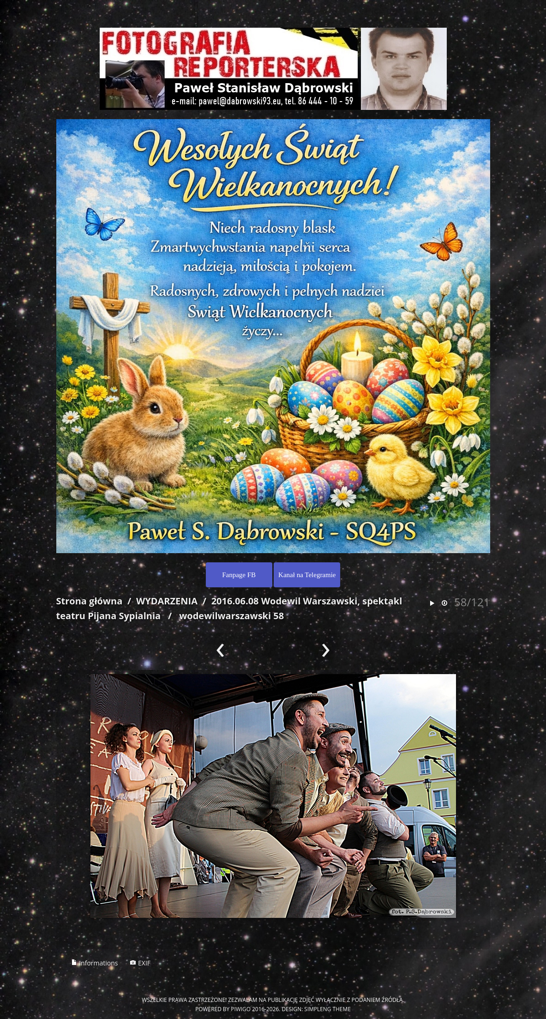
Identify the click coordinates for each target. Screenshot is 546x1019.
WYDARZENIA (167, 601)
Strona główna (89, 601)
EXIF (140, 963)
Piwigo (241, 1009)
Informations (94, 963)
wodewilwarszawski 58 (231, 615)
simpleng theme (327, 1009)
